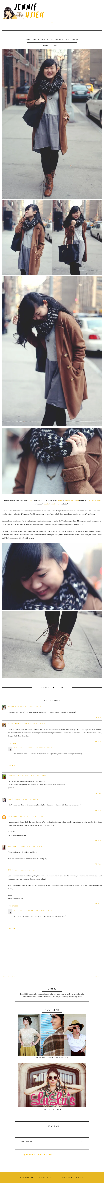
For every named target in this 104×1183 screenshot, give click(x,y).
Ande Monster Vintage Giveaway (52, 1058)
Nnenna (12, 706)
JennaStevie (14, 775)
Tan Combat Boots (94, 500)
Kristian (12, 846)
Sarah (11, 870)
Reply (98, 717)
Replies (14, 743)
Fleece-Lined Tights (72, 500)
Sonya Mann (14, 723)
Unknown (13, 816)
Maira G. (80, 1177)
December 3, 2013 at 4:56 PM (26, 799)
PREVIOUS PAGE (9, 977)
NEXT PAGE (96, 977)
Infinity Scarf (55, 504)
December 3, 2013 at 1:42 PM (29, 706)
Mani (10, 799)
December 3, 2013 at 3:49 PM (34, 723)
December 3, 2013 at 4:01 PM (34, 775)
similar (29, 500)
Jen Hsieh (19, 748)
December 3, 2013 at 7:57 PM (29, 846)
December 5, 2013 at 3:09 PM (40, 910)
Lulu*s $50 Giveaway (52, 1109)
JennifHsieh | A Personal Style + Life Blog (46, 1177)
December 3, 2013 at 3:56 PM (40, 748)
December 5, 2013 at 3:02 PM (27, 870)
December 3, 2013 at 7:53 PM (31, 816)
